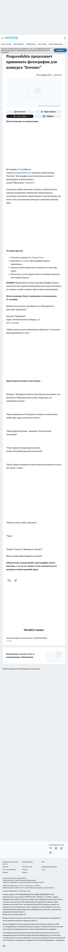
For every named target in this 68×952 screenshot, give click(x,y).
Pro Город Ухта (35, 257)
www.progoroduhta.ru (20, 878)
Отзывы (24, 869)
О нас (43, 869)
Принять (60, 50)
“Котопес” (30, 182)
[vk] (9, 580)
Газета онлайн (6, 44)
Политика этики (27, 867)
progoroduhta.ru (22, 172)
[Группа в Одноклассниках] (56, 848)
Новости (25, 872)
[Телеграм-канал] (48, 116)
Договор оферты (27, 862)
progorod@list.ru (49, 888)
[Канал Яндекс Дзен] (19, 116)
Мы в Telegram (19, 44)
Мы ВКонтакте (31, 44)
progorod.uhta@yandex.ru (11, 891)
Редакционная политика (49, 867)
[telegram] (16, 580)
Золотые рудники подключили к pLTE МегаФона (34, 639)
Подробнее (60, 940)
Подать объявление (56, 44)
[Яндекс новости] (48, 111)
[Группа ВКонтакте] (19, 111)
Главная (5, 872)
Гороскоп (5, 867)
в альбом (26, 261)
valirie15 (57, 75)
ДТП (43, 862)
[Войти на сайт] (64, 38)
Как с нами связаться (9, 869)
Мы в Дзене (42, 44)
